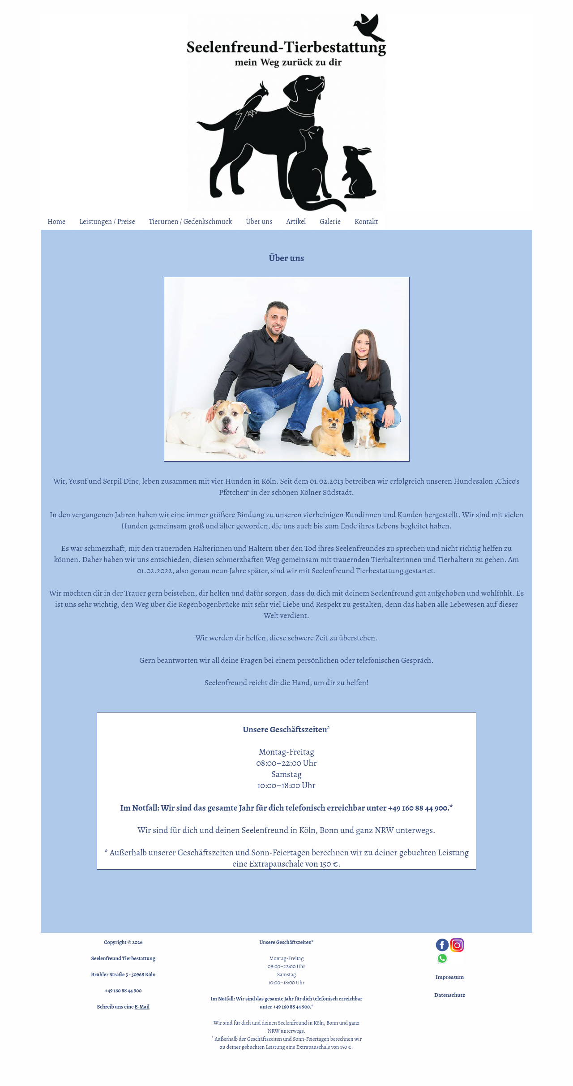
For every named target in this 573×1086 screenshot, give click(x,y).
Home (56, 222)
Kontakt (366, 222)
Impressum (450, 977)
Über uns (259, 222)
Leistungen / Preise (107, 222)
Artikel (296, 222)
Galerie (330, 222)
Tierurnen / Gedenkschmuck (190, 222)
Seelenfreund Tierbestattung (123, 958)
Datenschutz (449, 995)
